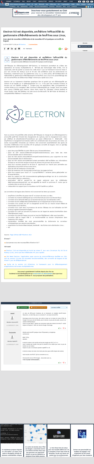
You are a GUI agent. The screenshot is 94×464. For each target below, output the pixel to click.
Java (47, 4)
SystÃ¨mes (90, 4)
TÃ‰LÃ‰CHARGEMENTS (41, 6)
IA (32, 4)
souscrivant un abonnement (42, 274)
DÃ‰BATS (58, 6)
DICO (68, 6)
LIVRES (31, 6)
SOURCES (51, 6)
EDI (59, 4)
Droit (65, 1)
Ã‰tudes (58, 1)
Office (78, 4)
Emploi (51, 1)
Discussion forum (85, 46)
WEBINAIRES (24, 6)
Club (71, 1)
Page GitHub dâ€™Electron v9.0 (20, 235)
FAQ (23, 1)
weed (12, 313)
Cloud (28, 4)
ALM (36, 4)
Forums (8, 1)
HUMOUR (74, 6)
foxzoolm (12, 332)
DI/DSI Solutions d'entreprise (17, 4)
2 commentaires (33, 44)
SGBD (73, 4)
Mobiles (83, 4)
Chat (34, 1)
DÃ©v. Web (53, 4)
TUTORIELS (12, 6)
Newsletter (42, 1)
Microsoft (41, 4)
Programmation (66, 4)
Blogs (29, 1)
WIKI (64, 6)
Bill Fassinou (22, 44)
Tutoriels (16, 1)
